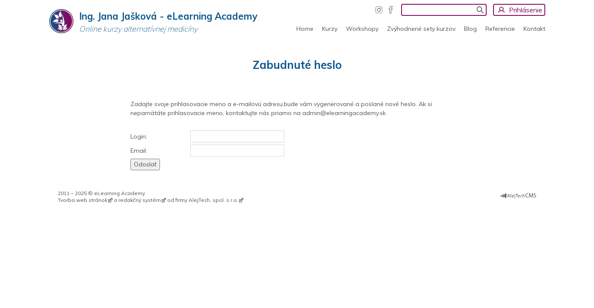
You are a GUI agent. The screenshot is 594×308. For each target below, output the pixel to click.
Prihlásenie (525, 10)
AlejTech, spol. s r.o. (213, 200)
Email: (138, 150)
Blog (470, 29)
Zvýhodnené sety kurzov (421, 29)
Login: (138, 136)
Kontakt (534, 29)
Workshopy (362, 29)
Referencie (500, 29)
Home (304, 29)
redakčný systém (139, 200)
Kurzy (329, 29)
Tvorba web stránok (82, 200)
